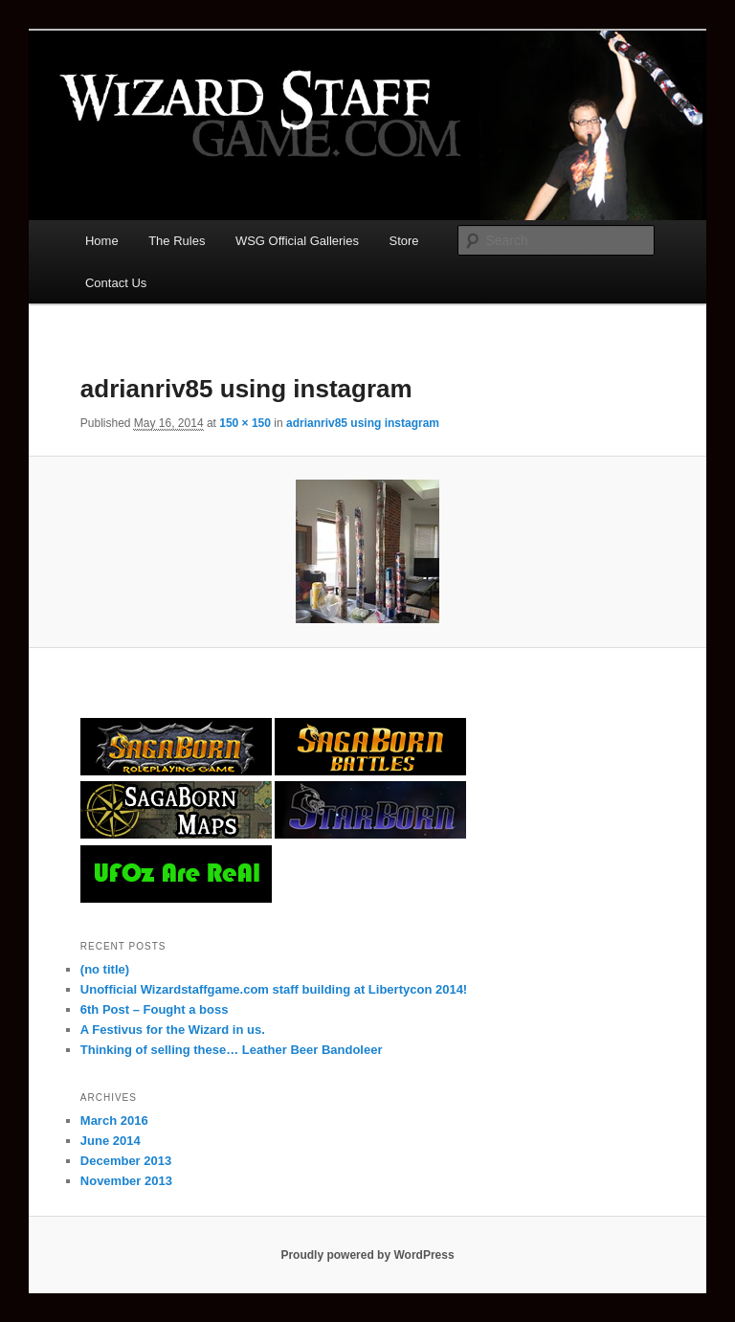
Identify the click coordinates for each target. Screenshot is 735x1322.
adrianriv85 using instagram (362, 423)
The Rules (176, 241)
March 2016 (114, 1120)
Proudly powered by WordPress (367, 1255)
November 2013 (126, 1181)
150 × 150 (245, 423)
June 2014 (110, 1140)
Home (102, 241)
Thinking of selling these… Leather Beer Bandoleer (231, 1049)
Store (404, 241)
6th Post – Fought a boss (154, 1009)
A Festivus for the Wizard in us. (172, 1029)
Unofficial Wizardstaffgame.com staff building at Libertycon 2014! (273, 989)
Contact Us (115, 283)
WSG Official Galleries (297, 241)
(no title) (104, 969)
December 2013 (125, 1161)
